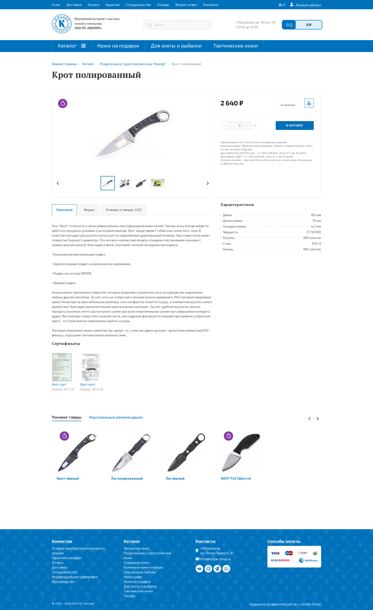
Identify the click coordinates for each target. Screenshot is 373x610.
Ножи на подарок (118, 45)
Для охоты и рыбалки (176, 45)
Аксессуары (133, 577)
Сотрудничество (64, 572)
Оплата (57, 562)
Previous (57, 183)
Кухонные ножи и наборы (143, 567)
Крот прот (88, 384)
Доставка (59, 567)
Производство (63, 581)
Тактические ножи (235, 45)
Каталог (72, 45)
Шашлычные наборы (140, 572)
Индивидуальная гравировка (75, 577)
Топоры (129, 596)
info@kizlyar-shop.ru (215, 559)
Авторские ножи (136, 548)
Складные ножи (136, 562)
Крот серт (59, 384)
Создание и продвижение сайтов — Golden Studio (285, 604)
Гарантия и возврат (67, 558)
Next (207, 183)
